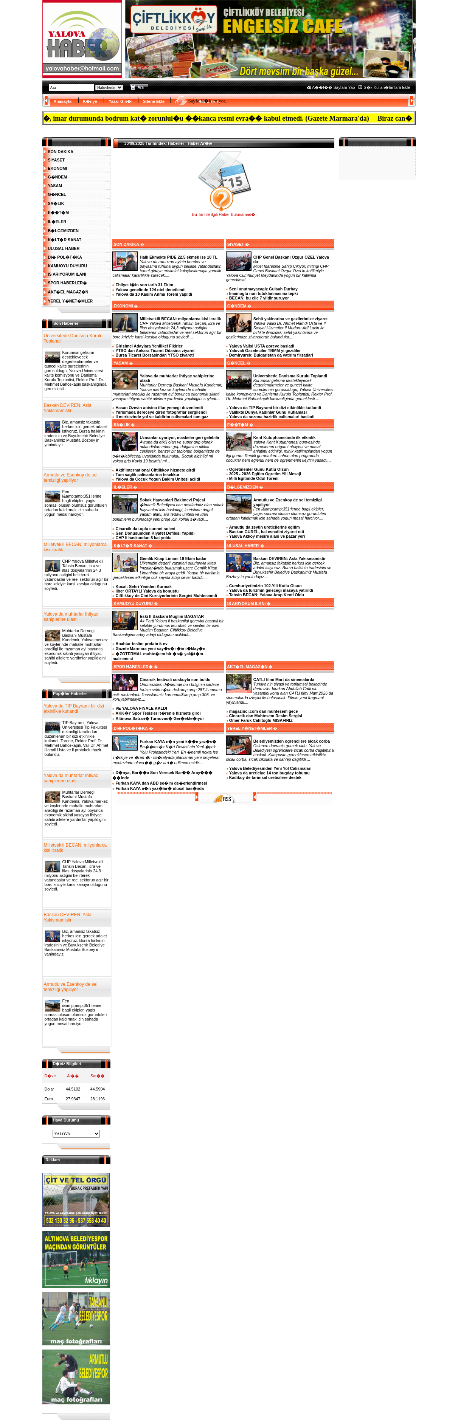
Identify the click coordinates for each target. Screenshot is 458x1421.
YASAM (55, 185)
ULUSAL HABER (64, 248)
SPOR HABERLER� (67, 283)
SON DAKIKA (61, 151)
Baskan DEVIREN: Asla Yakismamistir (68, 408)
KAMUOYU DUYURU (67, 266)
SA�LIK (56, 203)
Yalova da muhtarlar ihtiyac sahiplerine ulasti (71, 616)
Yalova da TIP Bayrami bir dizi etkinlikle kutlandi (74, 708)
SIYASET (56, 160)
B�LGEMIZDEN (63, 230)
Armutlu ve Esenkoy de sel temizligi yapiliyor (71, 477)
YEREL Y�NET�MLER (70, 301)
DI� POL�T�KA (65, 257)
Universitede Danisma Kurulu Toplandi (73, 338)
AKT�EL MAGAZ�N (68, 292)
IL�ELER (57, 221)
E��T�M (58, 212)
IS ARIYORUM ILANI (67, 274)
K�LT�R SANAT (65, 239)
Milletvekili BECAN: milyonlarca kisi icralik (75, 547)
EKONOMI (57, 168)
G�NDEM (57, 177)
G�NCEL (57, 194)
